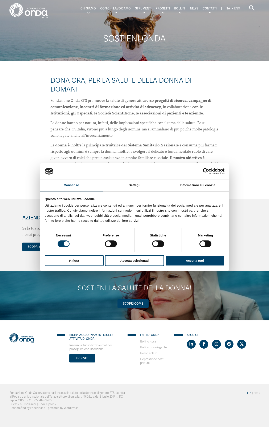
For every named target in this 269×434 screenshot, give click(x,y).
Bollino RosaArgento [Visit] (153, 347)
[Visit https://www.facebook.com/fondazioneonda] (204, 344)
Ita (228, 8)
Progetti (163, 8)
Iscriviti (82, 358)
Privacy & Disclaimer (22, 404)
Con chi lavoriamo (115, 8)
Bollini (180, 8)
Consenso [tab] (71, 185)
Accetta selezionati (134, 260)
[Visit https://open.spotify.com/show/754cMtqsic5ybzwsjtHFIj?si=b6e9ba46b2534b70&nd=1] (229, 344)
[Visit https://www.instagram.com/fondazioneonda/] (216, 344)
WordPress (71, 408)
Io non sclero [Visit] (148, 353)
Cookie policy (47, 404)
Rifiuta (74, 260)
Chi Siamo (88, 8)
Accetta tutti (195, 260)
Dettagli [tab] (134, 185)
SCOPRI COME (38, 247)
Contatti (210, 8)
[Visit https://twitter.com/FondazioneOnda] (241, 344)
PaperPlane (37, 408)
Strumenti (143, 8)
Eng (237, 8)
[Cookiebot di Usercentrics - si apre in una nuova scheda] (206, 171)
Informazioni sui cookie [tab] (197, 185)
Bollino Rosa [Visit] (148, 341)
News (194, 8)
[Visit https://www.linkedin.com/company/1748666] (191, 344)
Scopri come (133, 303)
